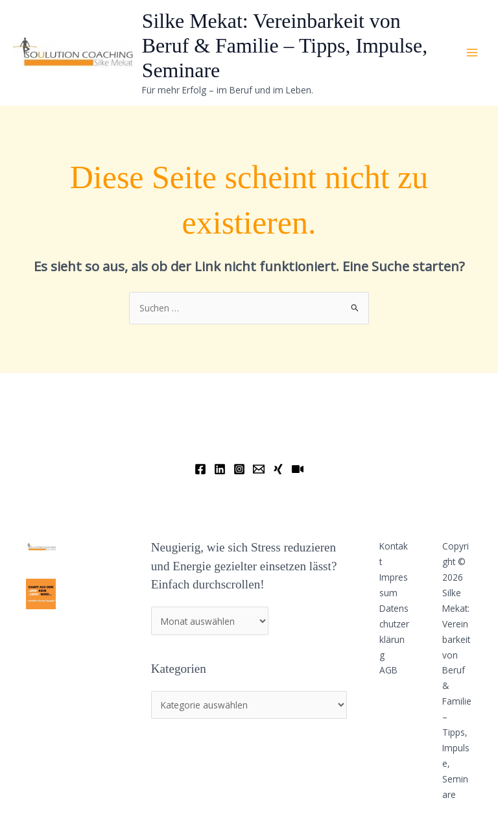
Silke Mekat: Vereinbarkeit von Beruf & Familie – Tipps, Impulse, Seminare (285, 46)
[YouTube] (297, 469)
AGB (388, 670)
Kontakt (393, 554)
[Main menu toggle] (472, 53)
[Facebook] (200, 469)
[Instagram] (239, 469)
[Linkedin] (220, 469)
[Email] (259, 469)
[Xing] (278, 469)
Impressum (393, 585)
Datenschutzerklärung (394, 631)
